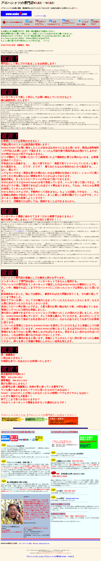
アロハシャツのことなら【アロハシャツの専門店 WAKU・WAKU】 (50, 556)
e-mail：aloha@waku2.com (41, 543)
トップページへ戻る (25, 543)
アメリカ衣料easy (19, 231)
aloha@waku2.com (72, 498)
